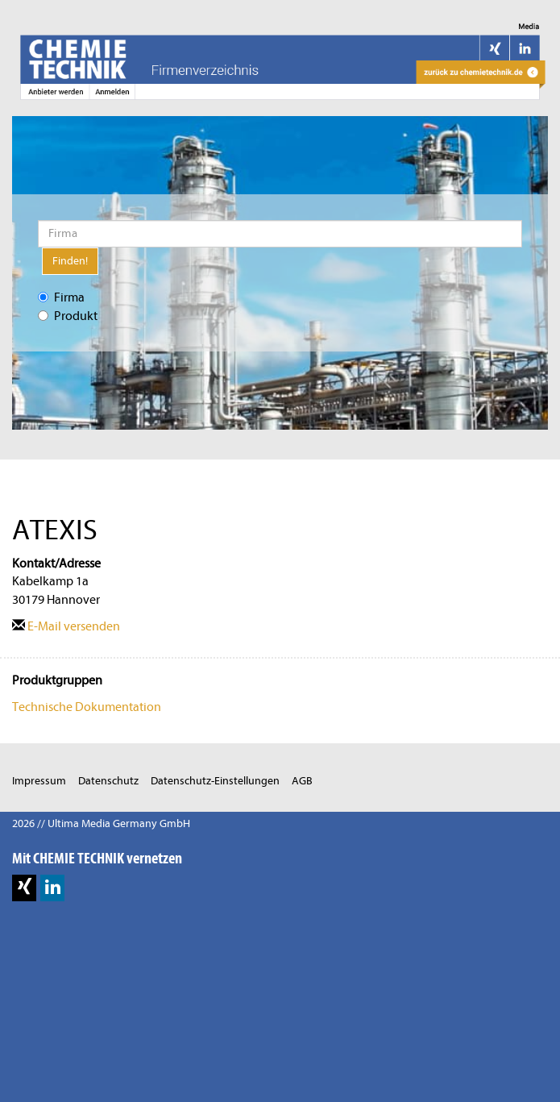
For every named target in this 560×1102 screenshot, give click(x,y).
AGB (302, 781)
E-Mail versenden (66, 626)
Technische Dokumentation (86, 707)
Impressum (39, 781)
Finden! (70, 261)
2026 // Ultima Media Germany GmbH (101, 823)
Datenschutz (108, 781)
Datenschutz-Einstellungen (215, 781)
